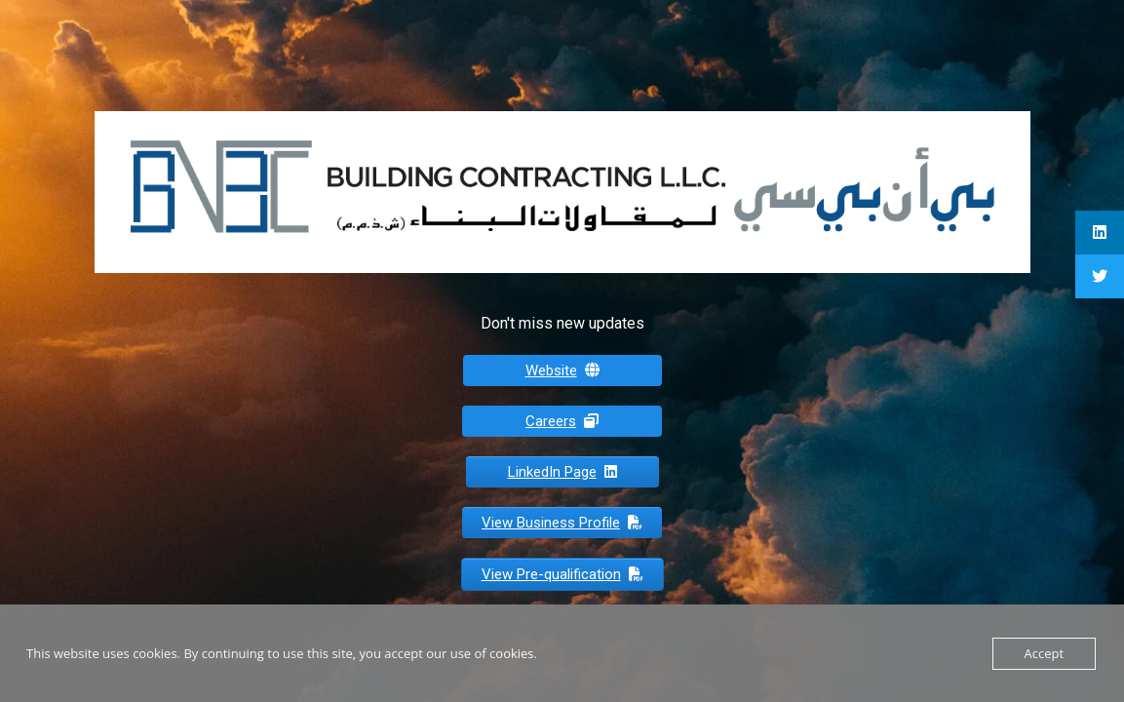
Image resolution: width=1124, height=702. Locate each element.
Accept (1045, 653)
